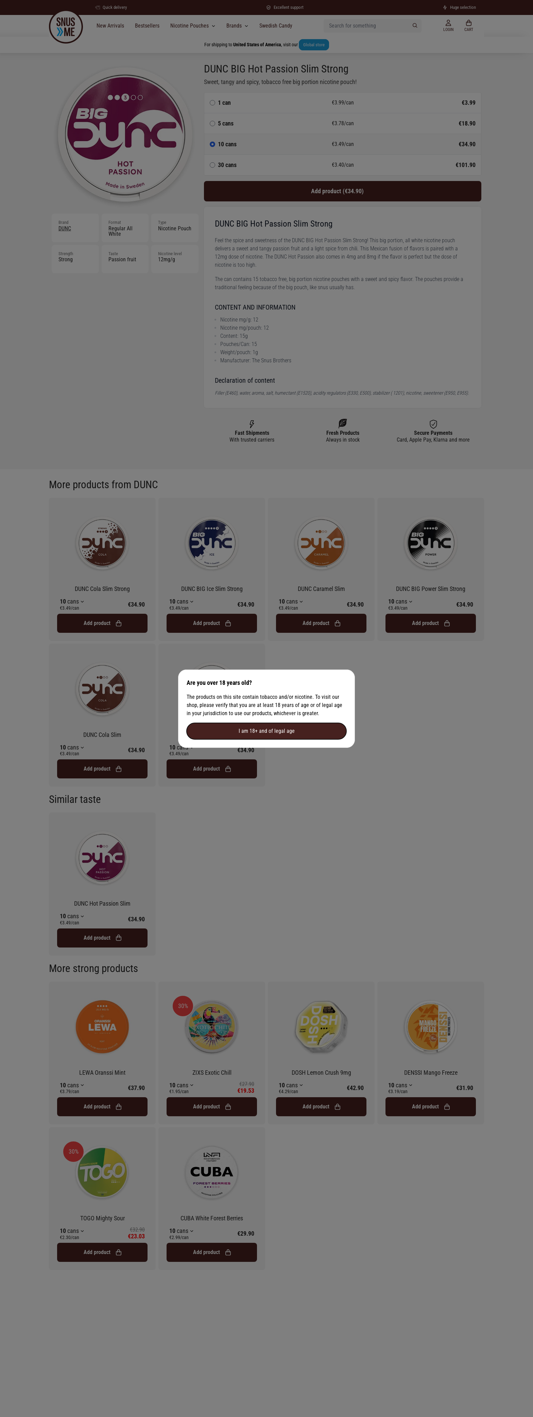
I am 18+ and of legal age (267, 731)
